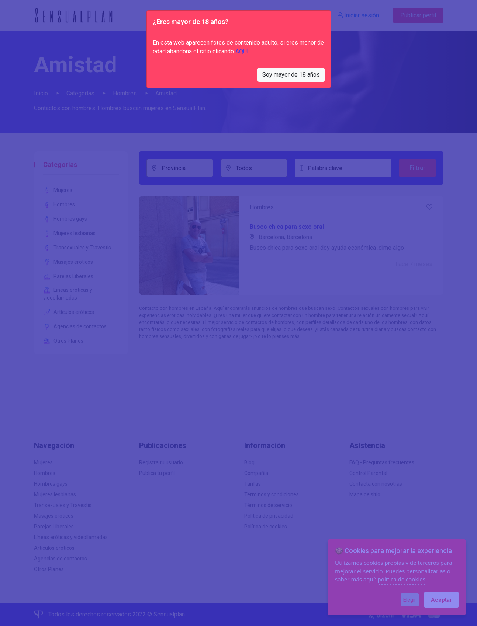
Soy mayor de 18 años (291, 74)
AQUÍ (242, 51)
